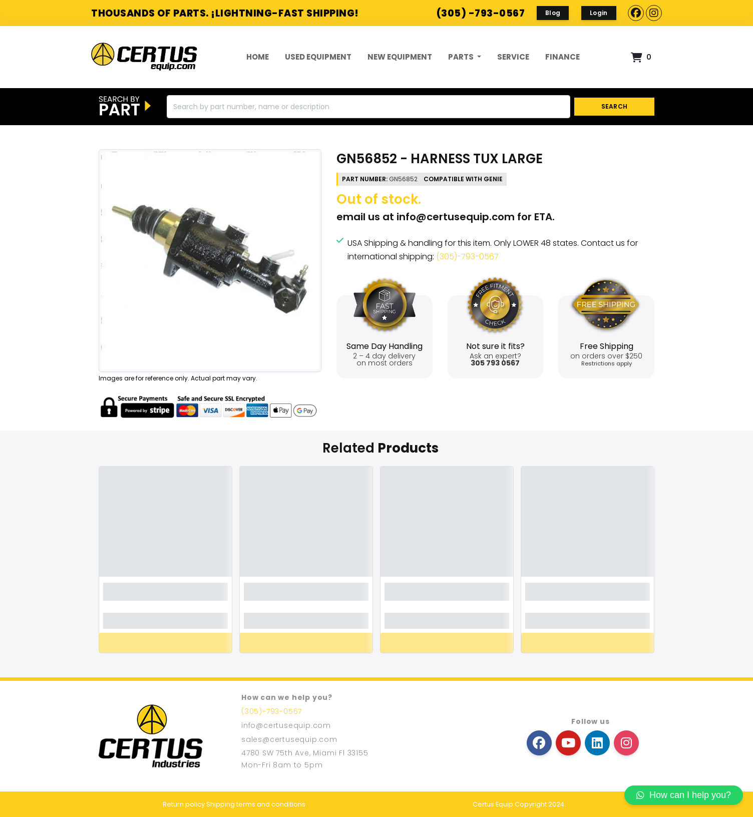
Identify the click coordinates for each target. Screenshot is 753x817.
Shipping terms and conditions (255, 804)
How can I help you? (683, 795)
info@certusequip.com (456, 217)
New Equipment (399, 57)
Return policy (184, 804)
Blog (552, 13)
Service (513, 57)
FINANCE (562, 57)
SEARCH (614, 106)
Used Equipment (318, 57)
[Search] (368, 106)
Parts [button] (461, 57)
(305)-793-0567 (467, 256)
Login (599, 13)
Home (257, 57)
